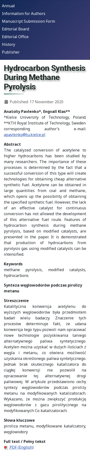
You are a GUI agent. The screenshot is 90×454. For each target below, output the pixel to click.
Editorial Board (15, 29)
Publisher (11, 52)
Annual (8, 5)
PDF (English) (19, 447)
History (8, 44)
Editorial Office (15, 36)
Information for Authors (23, 13)
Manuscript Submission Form (28, 21)
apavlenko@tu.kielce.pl (24, 134)
